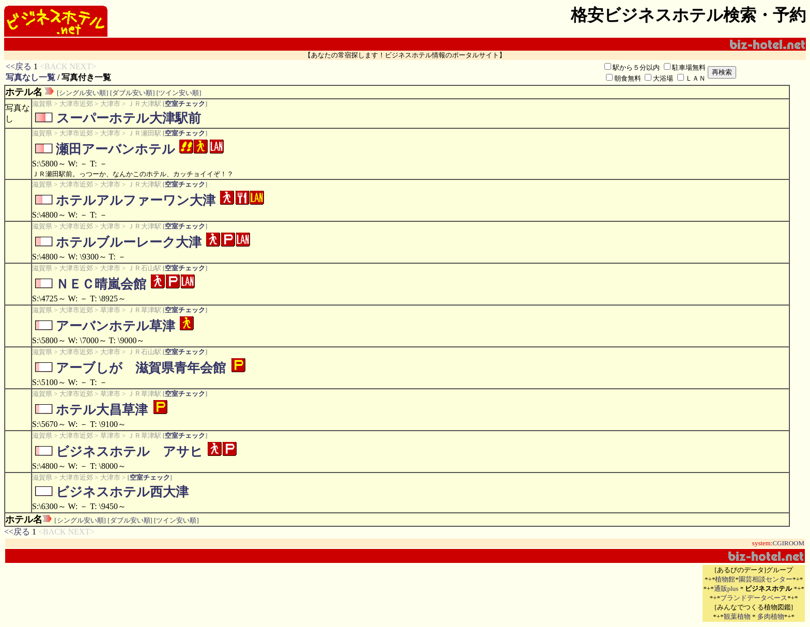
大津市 (110, 104)
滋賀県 (42, 104)
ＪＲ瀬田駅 (144, 133)
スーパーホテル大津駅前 (128, 118)
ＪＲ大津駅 (144, 104)
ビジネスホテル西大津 (122, 492)
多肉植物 (770, 616)
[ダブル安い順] (132, 93)
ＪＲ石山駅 (144, 268)
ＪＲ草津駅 (144, 310)
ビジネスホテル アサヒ (129, 451)
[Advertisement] (580, 593)
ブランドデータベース (753, 598)
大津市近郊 (76, 104)
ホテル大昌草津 (102, 410)
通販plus (726, 588)
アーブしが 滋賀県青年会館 (141, 368)
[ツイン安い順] (179, 93)
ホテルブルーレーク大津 (128, 242)
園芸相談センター (765, 579)
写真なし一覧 (30, 77)
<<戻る (19, 66)
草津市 (110, 310)
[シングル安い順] (82, 93)
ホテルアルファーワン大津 (135, 200)
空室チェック (185, 104)
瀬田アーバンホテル (115, 149)
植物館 (725, 579)
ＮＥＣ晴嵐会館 (101, 284)
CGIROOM (788, 543)
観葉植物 (737, 616)
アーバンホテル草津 (115, 326)
